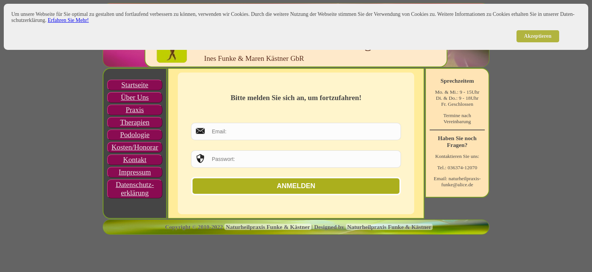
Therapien (135, 122)
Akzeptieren (538, 36)
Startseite (134, 85)
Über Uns (135, 97)
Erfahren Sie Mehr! (68, 20)
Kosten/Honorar (134, 147)
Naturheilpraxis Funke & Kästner (267, 227)
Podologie (135, 135)
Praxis (135, 110)
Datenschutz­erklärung (135, 189)
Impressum (135, 172)
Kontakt (134, 160)
